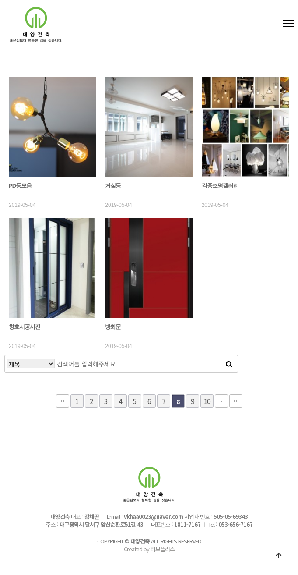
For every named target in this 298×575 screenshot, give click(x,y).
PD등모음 (20, 185)
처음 (62, 401)
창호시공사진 (24, 326)
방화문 (113, 326)
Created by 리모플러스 (149, 549)
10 (207, 401)
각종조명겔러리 (220, 185)
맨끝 (235, 401)
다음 (221, 401)
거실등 (113, 185)
